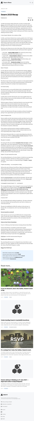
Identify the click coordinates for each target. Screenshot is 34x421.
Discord (23, 255)
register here (22, 233)
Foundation (3, 11)
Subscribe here (13, 258)
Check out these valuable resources (20, 135)
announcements (8, 177)
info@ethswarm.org (18, 257)
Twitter (25, 160)
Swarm (2, 25)
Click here (3, 236)
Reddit (30, 160)
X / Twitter (17, 252)
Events (10, 297)
